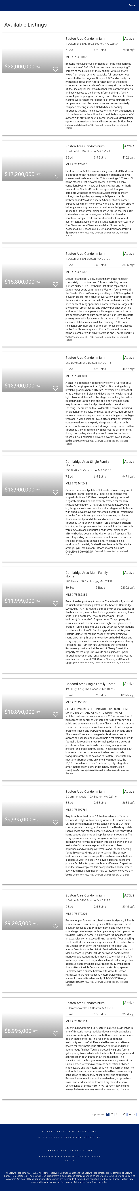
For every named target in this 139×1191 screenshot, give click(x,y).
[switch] (55, 68)
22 (124, 1114)
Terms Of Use (57, 1150)
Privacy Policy (81, 1150)
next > (132, 1114)
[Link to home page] (3, 5)
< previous (98, 1114)
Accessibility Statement (58, 1156)
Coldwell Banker (55, 1131)
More (132, 5)
